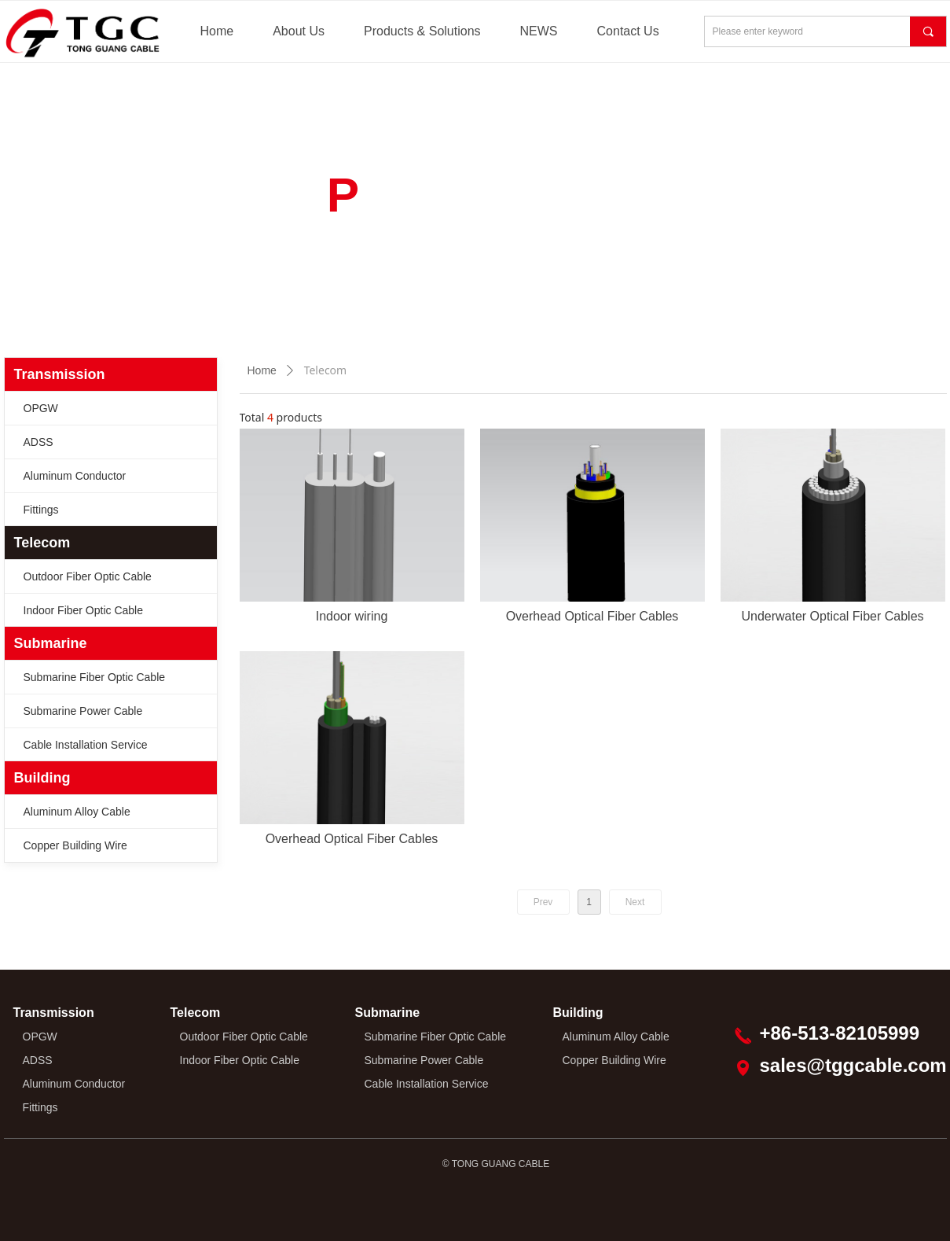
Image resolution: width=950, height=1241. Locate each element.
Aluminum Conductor (75, 476)
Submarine (50, 643)
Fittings (41, 509)
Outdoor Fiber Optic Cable (88, 576)
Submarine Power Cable (83, 711)
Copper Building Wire (75, 845)
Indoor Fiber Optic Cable (84, 610)
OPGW (41, 408)
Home (262, 370)
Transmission (59, 374)
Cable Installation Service (86, 744)
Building (42, 778)
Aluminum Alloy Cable (77, 811)
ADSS (38, 442)
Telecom (42, 543)
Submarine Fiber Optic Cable (95, 677)
